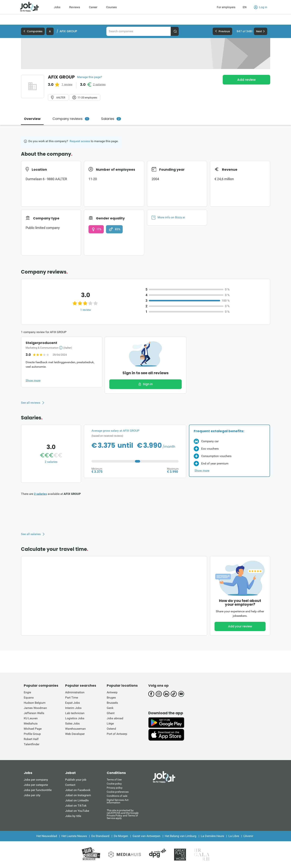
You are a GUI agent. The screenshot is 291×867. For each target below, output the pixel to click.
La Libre (233, 836)
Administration (74, 692)
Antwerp (112, 692)
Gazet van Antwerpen (146, 836)
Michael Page (33, 728)
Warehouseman (75, 728)
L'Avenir (248, 836)
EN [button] (244, 7)
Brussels (112, 702)
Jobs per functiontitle (38, 790)
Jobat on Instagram (78, 795)
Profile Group (32, 734)
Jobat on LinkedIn (77, 800)
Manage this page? (89, 77)
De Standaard (100, 836)
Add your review (240, 626)
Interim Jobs (73, 708)
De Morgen (121, 836)
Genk (110, 708)
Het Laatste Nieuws (74, 836)
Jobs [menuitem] (57, 7)
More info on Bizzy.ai (168, 217)
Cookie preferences (118, 791)
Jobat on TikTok (75, 805)
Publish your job (75, 779)
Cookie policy (114, 783)
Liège (110, 723)
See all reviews (30, 402)
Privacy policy (114, 787)
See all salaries (31, 534)
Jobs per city (32, 795)
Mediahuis (30, 723)
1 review (67, 84)
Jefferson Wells (34, 713)
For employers (226, 7)
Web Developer (75, 734)
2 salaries (99, 84)
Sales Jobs (72, 723)
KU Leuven (31, 718)
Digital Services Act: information (118, 801)
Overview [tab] (32, 118)
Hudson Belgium (34, 702)
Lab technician (74, 713)
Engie (27, 692)
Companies (32, 31)
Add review (246, 79)
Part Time (71, 697)
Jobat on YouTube (77, 811)
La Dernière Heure (212, 836)
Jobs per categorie (36, 785)
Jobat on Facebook (77, 790)
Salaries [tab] (111, 118)
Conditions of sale (117, 795)
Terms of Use (114, 779)
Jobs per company (36, 779)
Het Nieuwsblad (46, 836)
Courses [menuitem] (111, 7)
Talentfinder (31, 744)
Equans (29, 697)
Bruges (111, 697)
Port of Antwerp (117, 734)
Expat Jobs (72, 702)
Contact (70, 785)
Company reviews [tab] (71, 118)
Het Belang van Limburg (180, 836)
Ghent (111, 713)
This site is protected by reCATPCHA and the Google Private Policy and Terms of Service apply (122, 814)
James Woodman (35, 708)
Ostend (111, 728)
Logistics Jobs (74, 718)
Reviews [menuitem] (74, 7)
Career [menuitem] (93, 7)
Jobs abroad (115, 718)
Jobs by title (73, 816)
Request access (80, 141)
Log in (260, 7)
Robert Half (31, 739)
